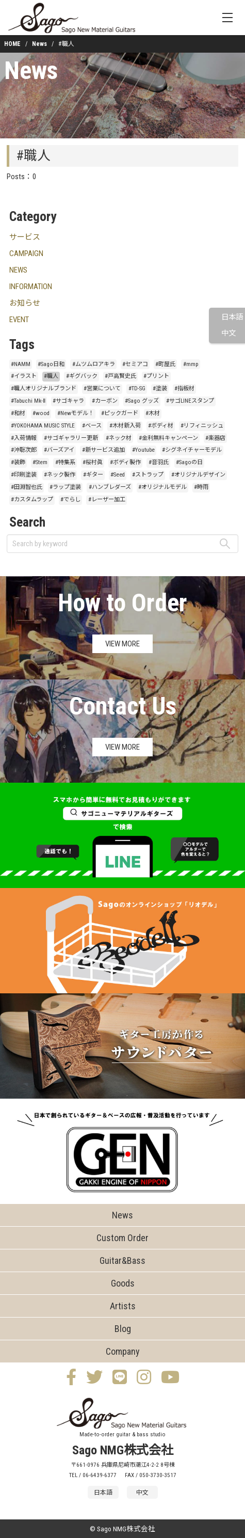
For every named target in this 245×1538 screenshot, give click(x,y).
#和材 (18, 413)
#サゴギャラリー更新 (71, 438)
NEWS (18, 270)
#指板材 (184, 388)
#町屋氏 (165, 364)
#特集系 (65, 462)
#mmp (191, 364)
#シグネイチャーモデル (192, 450)
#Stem (39, 462)
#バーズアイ (59, 450)
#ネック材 (119, 438)
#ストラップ (148, 474)
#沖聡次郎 (24, 450)
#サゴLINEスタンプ (190, 401)
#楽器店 (215, 438)
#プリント (156, 376)
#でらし (70, 499)
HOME (12, 43)
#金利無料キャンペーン (168, 438)
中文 (228, 333)
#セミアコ (135, 364)
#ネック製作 (59, 474)
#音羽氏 (159, 462)
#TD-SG (136, 388)
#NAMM (20, 364)
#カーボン (105, 401)
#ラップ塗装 (65, 487)
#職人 (51, 376)
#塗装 (160, 388)
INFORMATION (30, 286)
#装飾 (18, 462)
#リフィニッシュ (202, 425)
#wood (41, 413)
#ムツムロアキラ (93, 364)
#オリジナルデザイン (198, 474)
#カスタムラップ (32, 499)
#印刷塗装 (24, 474)
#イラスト (24, 376)
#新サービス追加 (103, 450)
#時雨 (201, 487)
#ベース (92, 425)
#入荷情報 (24, 438)
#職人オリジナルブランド (43, 388)
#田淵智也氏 (26, 487)
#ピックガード (119, 413)
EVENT (19, 319)
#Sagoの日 (189, 462)
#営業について (102, 388)
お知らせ (24, 303)
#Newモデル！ (75, 413)
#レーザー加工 (106, 499)
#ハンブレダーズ (110, 487)
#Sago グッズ (142, 401)
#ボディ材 (160, 425)
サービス (24, 237)
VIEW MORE (122, 643)
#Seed (117, 474)
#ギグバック (81, 376)
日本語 (232, 317)
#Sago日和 (51, 364)
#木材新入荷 (125, 425)
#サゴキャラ (68, 401)
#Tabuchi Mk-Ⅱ (28, 401)
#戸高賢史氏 (120, 376)
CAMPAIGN (26, 253)
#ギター (93, 474)
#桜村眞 (93, 462)
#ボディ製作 (125, 462)
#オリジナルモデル (162, 487)
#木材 (152, 413)
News (39, 43)
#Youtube (143, 450)
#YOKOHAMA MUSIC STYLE (43, 425)
